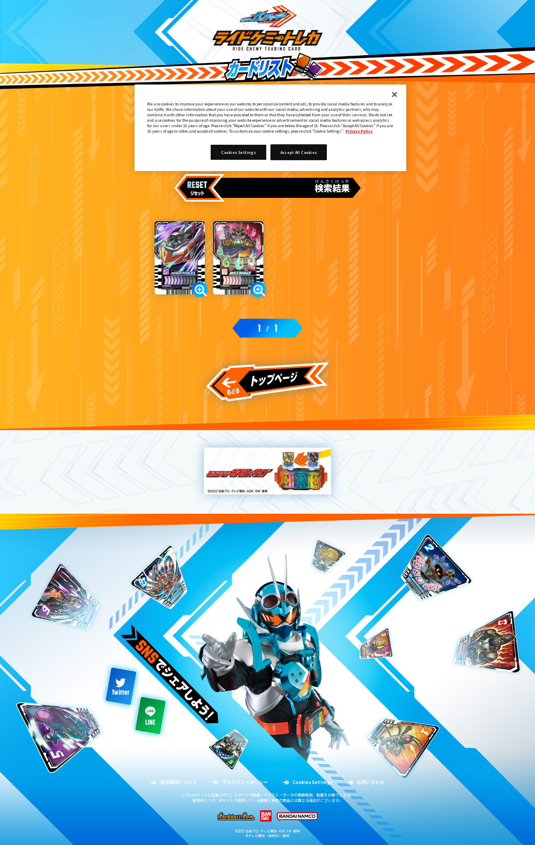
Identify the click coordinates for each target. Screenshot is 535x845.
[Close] (394, 94)
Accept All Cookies (298, 152)
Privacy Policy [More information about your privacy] (359, 130)
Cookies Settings (238, 152)
